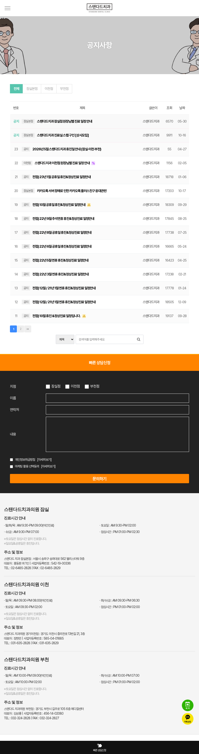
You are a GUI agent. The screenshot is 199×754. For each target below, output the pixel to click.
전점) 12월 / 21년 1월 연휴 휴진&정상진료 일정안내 (64, 288)
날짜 (182, 108)
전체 (16, 89)
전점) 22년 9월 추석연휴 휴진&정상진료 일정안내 (63, 219)
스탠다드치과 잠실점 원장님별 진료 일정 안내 (64, 121)
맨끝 (27, 328)
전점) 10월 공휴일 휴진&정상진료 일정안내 (59, 205)
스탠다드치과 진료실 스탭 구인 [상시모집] (63, 135)
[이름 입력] (117, 398)
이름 (13, 398)
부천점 (64, 89)
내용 (13, 434)
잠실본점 (31, 89)
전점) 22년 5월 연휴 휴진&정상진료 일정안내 (60, 260)
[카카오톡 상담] (187, 719)
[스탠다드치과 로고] (99, 15)
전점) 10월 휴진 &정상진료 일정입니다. (56, 316)
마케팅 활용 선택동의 (27, 466)
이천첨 (49, 89)
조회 (169, 108)
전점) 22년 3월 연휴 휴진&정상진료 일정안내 (60, 274)
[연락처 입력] (117, 409)
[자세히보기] (44, 459)
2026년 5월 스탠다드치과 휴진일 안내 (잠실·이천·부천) (66, 149)
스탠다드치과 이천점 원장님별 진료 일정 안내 (62, 163)
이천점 (75, 386)
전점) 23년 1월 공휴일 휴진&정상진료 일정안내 (61, 177)
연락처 (14, 409)
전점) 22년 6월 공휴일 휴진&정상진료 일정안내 (61, 246)
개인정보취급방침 (25, 459)
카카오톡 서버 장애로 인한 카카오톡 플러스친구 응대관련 (71, 191)
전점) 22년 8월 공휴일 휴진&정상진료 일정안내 (61, 232)
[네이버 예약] (187, 706)
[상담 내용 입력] (117, 434)
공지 (26, 149)
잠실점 (55, 386)
